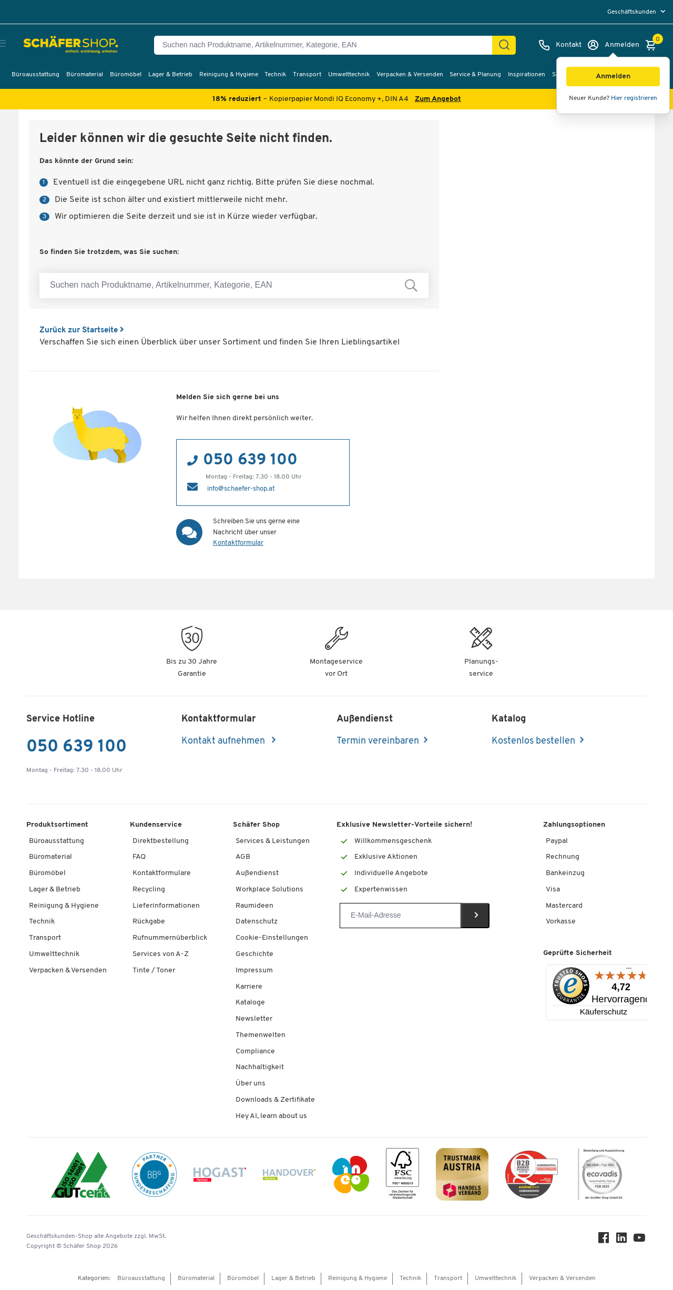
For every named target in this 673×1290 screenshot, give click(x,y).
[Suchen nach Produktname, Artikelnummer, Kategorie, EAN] (327, 45)
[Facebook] (604, 1240)
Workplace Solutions (269, 889)
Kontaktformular (238, 543)
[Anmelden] (613, 45)
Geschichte (254, 954)
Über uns (251, 1084)
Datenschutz (257, 922)
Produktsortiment (57, 825)
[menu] (637, 11)
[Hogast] (219, 1176)
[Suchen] (504, 45)
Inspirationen (526, 75)
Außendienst (257, 873)
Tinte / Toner (153, 970)
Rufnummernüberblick (169, 938)
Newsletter (254, 1019)
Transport (307, 75)
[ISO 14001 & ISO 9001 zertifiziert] (80, 1176)
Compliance (255, 1051)
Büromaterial (84, 75)
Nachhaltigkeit (260, 1067)
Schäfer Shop (256, 825)
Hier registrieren (634, 98)
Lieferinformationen (166, 906)
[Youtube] (640, 1240)
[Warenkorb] (653, 45)
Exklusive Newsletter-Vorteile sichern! (404, 825)
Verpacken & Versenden (409, 75)
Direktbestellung (160, 841)
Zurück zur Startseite (84, 330)
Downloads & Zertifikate (275, 1100)
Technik (275, 75)
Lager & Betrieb (170, 75)
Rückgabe (148, 922)
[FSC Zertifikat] (402, 1176)
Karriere (249, 987)
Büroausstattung (35, 75)
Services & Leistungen (273, 841)
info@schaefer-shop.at (241, 488)
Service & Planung (475, 75)
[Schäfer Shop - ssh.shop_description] (59, 45)
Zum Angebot (438, 99)
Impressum (254, 970)
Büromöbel (125, 75)
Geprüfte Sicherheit (577, 953)
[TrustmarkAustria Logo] (462, 1176)
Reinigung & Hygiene (228, 75)
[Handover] (289, 1176)
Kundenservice (156, 825)
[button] (613, 76)
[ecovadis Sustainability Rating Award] (601, 1176)
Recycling (148, 889)
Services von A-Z (160, 954)
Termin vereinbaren (377, 741)
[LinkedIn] (622, 1240)
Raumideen (254, 906)
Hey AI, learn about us (271, 1116)
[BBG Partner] (154, 1176)
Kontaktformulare (161, 873)
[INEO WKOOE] (350, 1176)
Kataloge (250, 1003)
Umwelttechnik (349, 75)
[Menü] (629, 970)
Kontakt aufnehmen (224, 741)
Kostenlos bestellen (533, 741)
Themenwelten (260, 1035)
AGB (243, 857)
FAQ (139, 857)
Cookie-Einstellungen (272, 938)
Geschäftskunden (632, 12)
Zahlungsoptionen (574, 825)
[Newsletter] (400, 915)
